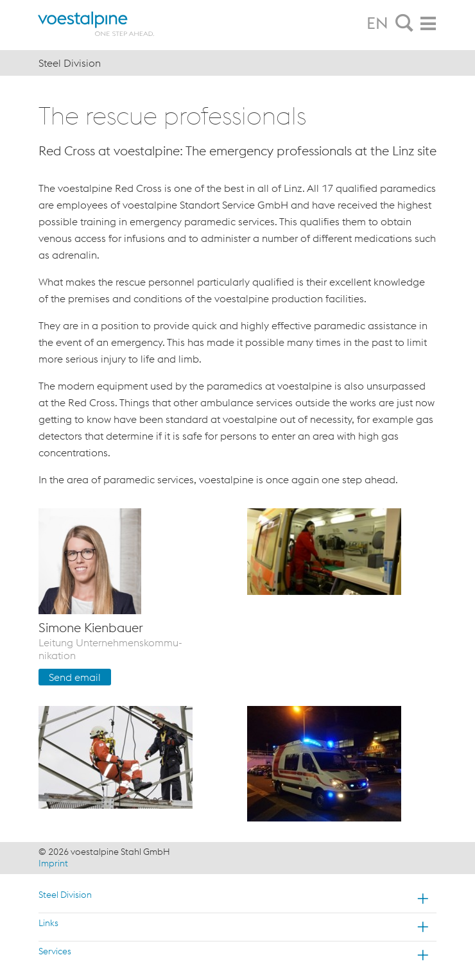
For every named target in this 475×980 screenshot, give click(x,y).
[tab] (404, 24)
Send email (75, 677)
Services (55, 951)
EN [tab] (377, 23)
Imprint (53, 863)
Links (48, 923)
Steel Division (65, 894)
